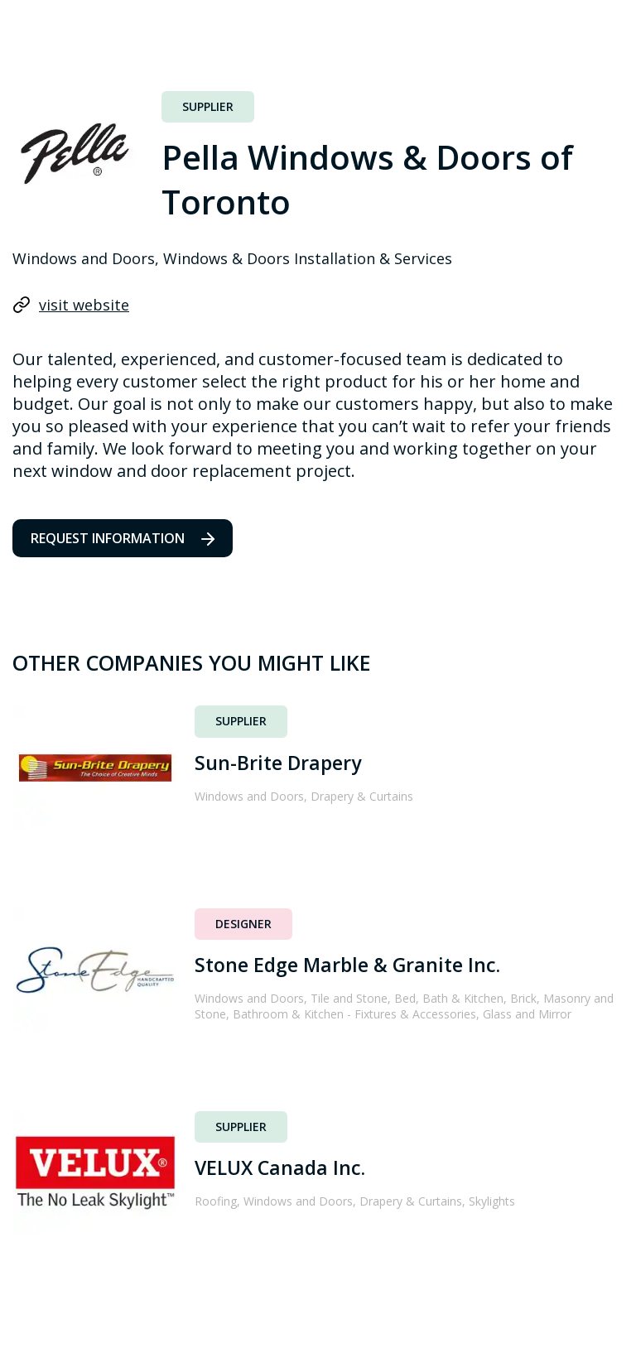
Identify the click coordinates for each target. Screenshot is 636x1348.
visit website (70, 305)
